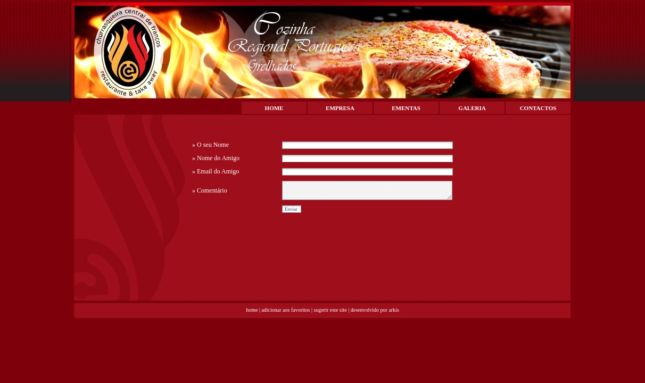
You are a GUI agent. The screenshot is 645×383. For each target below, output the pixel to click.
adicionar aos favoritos (285, 310)
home (252, 310)
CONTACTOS (538, 108)
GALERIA (471, 108)
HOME (274, 108)
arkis (393, 310)
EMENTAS (406, 108)
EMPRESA (340, 108)
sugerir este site (330, 310)
